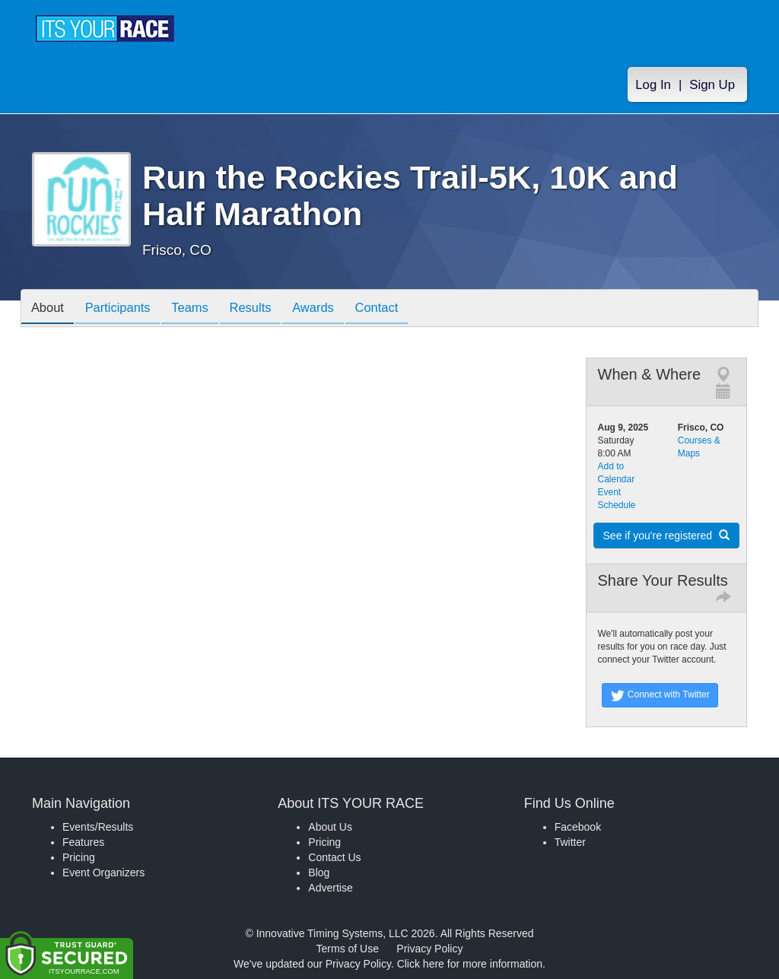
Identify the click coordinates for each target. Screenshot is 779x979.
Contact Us (334, 857)
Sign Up (712, 85)
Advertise (330, 888)
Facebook (578, 827)
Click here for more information (469, 964)
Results (264, 309)
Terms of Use (347, 948)
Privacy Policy (429, 948)
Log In (653, 85)
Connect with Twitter (660, 695)
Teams (200, 309)
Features (83, 842)
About (49, 309)
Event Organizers (103, 872)
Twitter (570, 842)
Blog (318, 872)
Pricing (78, 857)
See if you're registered (666, 535)
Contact (399, 309)
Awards (331, 309)
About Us (330, 827)
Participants (124, 309)
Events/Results (97, 827)
